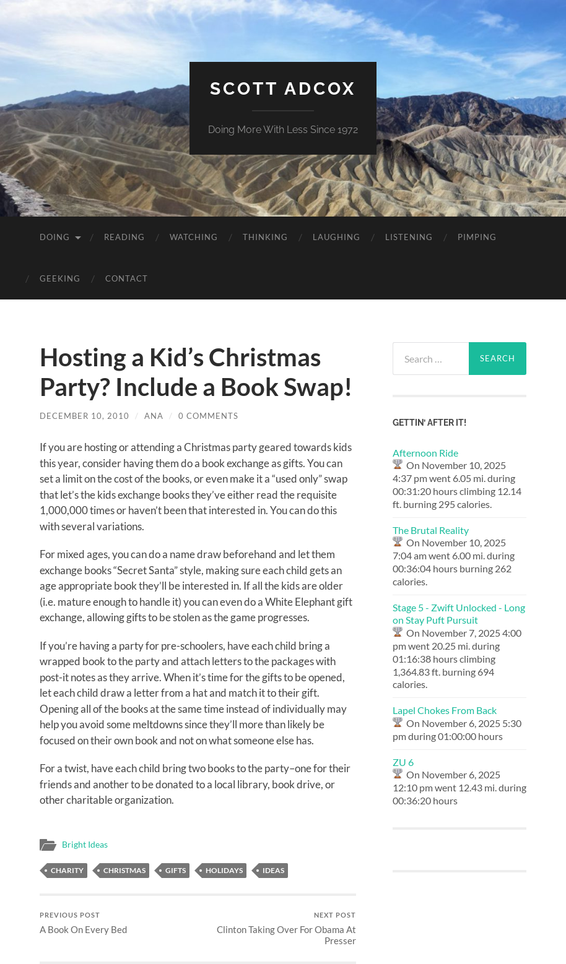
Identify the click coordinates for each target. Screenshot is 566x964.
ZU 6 (403, 762)
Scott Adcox (283, 89)
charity (67, 870)
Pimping (477, 237)
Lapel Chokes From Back (445, 710)
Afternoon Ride (425, 452)
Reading (124, 237)
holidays (224, 870)
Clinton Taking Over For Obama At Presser (278, 928)
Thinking (265, 237)
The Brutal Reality (431, 530)
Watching (194, 237)
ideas (273, 870)
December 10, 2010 (84, 416)
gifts (175, 870)
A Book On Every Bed (83, 923)
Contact (126, 278)
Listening (409, 237)
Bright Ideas (85, 845)
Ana (153, 416)
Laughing (336, 237)
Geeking (60, 278)
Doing (55, 237)
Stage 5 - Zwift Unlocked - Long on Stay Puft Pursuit (459, 613)
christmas (124, 870)
